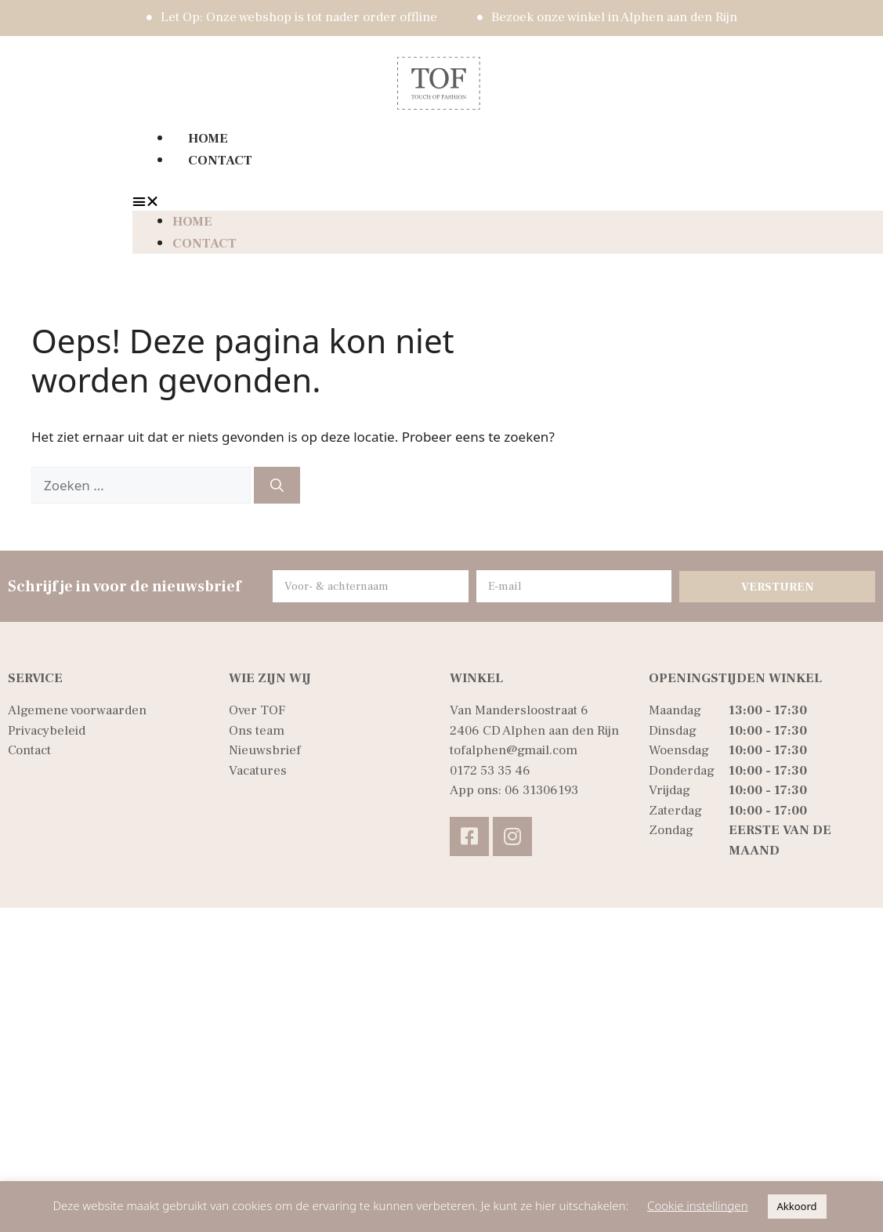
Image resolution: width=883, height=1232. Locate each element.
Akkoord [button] (797, 1206)
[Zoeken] (277, 485)
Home (208, 138)
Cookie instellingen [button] (697, 1205)
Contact (220, 160)
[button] (438, 201)
